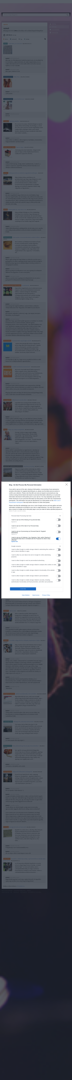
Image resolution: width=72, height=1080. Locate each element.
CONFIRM (23, 589)
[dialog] (36, 540)
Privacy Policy (46, 595)
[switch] (58, 519)
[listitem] (36, 516)
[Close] (67, 485)
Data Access (35, 595)
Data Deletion (26, 595)
